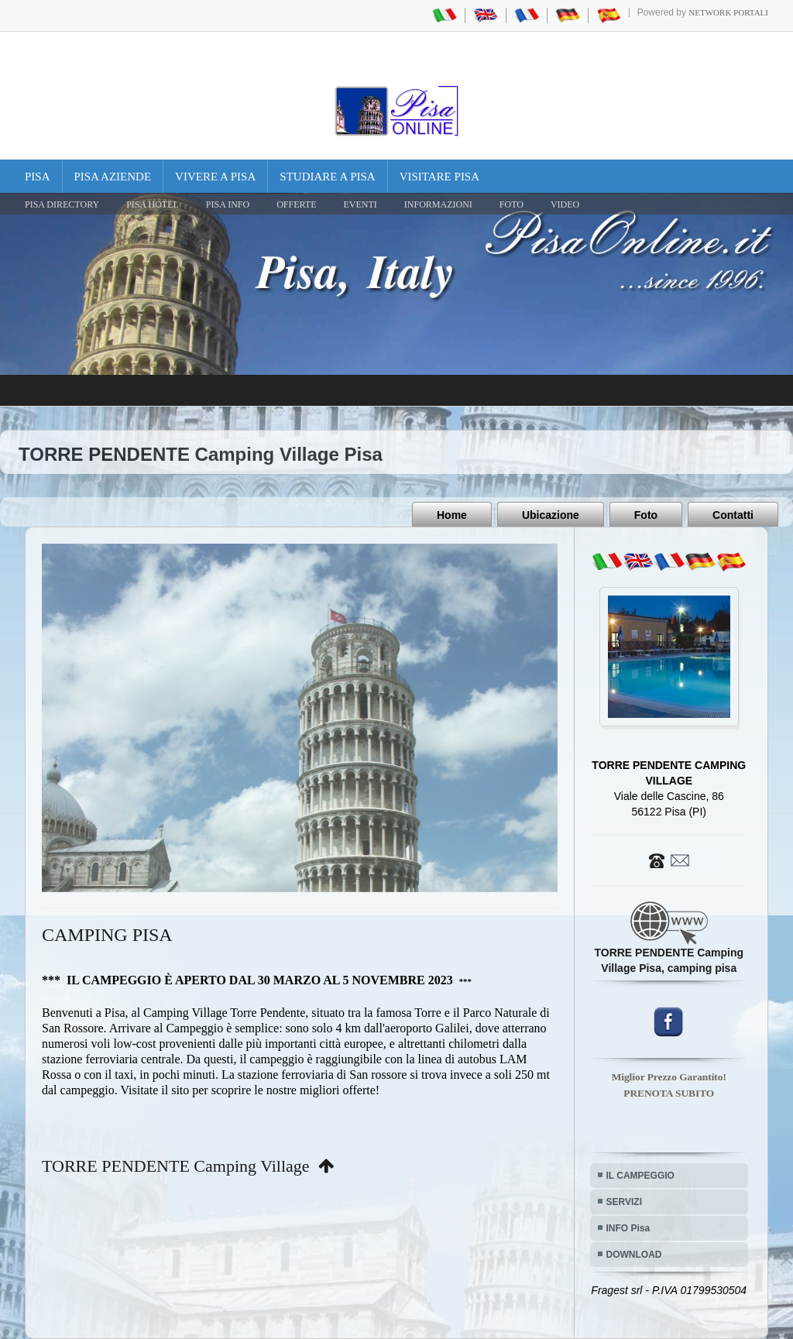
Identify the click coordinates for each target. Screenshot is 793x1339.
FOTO (511, 204)
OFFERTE (296, 204)
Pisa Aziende (113, 176)
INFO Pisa (628, 1228)
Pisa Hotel (152, 204)
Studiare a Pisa (327, 176)
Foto (645, 515)
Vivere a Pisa (215, 176)
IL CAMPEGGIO (640, 1175)
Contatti (733, 515)
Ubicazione (550, 515)
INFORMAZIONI (438, 204)
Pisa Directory (62, 204)
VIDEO (565, 204)
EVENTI (359, 204)
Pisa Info (227, 204)
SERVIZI (624, 1202)
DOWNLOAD (634, 1254)
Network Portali (728, 12)
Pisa (37, 176)
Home (452, 515)
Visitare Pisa (439, 176)
